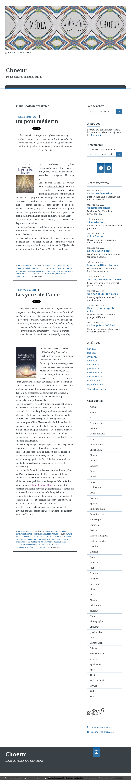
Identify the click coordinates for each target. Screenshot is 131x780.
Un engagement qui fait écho (101, 310)
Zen (92, 696)
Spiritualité (36, 268)
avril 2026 (92, 357)
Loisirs (93, 594)
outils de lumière (54, 545)
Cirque (93, 460)
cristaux (41, 545)
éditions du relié (38, 271)
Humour (94, 551)
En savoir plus (118, 778)
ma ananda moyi (65, 271)
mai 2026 (91, 353)
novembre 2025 (94, 376)
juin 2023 (41, 547)
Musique (94, 610)
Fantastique (21, 534)
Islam (92, 557)
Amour (49, 266)
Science (19, 268)
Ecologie (94, 498)
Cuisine (93, 476)
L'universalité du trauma (102, 265)
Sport (92, 669)
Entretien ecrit (97, 514)
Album (93, 406)
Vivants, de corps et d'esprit (104, 279)
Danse (93, 482)
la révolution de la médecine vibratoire (41, 536)
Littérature (95, 584)
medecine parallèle (25, 274)
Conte (93, 471)
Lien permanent (24, 266)
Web (92, 691)
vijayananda (52, 271)
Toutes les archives (96, 389)
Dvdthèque (95, 487)
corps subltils (43, 539)
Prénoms (94, 626)
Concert (94, 465)
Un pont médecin (37, 121)
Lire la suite (97, 135)
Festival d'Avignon (99, 535)
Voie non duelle (97, 680)
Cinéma (93, 455)
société (26, 268)
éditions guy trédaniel (26, 539)
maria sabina (31, 545)
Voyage (55, 534)
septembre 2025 (95, 384)
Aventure (50, 531)
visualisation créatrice (44, 274)
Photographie (96, 621)
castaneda (20, 545)
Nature (93, 616)
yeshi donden (31, 542)
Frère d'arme (95, 236)
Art (91, 417)
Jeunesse (94, 562)
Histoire (94, 546)
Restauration (96, 642)
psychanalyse (96, 632)
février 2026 (93, 364)
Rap (92, 637)
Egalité (93, 503)
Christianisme (96, 449)
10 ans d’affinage (97, 222)
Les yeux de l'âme (38, 294)
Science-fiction (97, 653)
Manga (93, 600)
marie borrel (66, 536)
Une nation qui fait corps (102, 293)
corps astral (56, 539)
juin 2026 (91, 349)
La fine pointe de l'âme (101, 325)
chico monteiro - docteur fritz (52, 542)
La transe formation (99, 193)
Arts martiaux (97, 423)
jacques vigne (56, 268)
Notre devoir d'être (99, 250)
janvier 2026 (93, 368)
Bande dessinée (97, 433)
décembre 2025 (94, 372)
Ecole (92, 492)
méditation (63, 266)
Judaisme (94, 573)
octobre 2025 (93, 380)
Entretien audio (97, 508)
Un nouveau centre (99, 207)
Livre (55, 266)
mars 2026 (92, 360)
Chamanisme (60, 531)
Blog (92, 439)
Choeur (16, 70)
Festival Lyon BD (98, 541)
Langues (94, 578)
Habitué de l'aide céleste (40, 485)
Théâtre (94, 675)
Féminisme (95, 525)
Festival (93, 530)
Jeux (92, 567)
